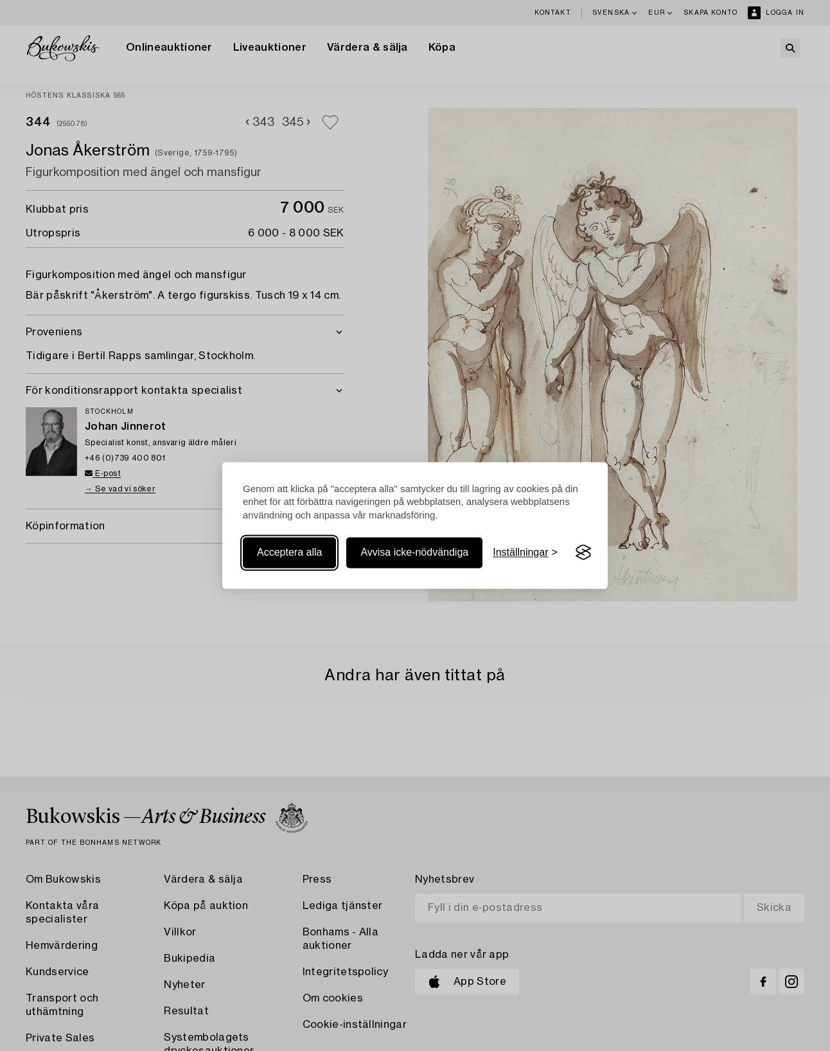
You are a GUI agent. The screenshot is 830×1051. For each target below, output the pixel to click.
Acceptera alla (289, 552)
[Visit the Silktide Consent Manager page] (583, 552)
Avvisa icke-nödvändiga (414, 552)
